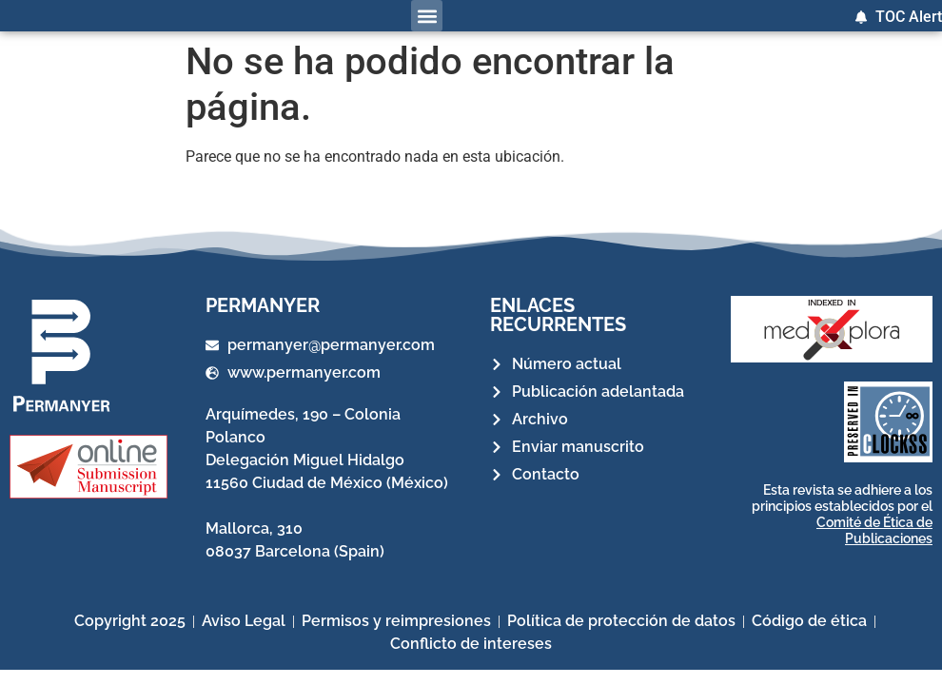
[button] (426, 15)
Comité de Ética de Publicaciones (874, 530)
